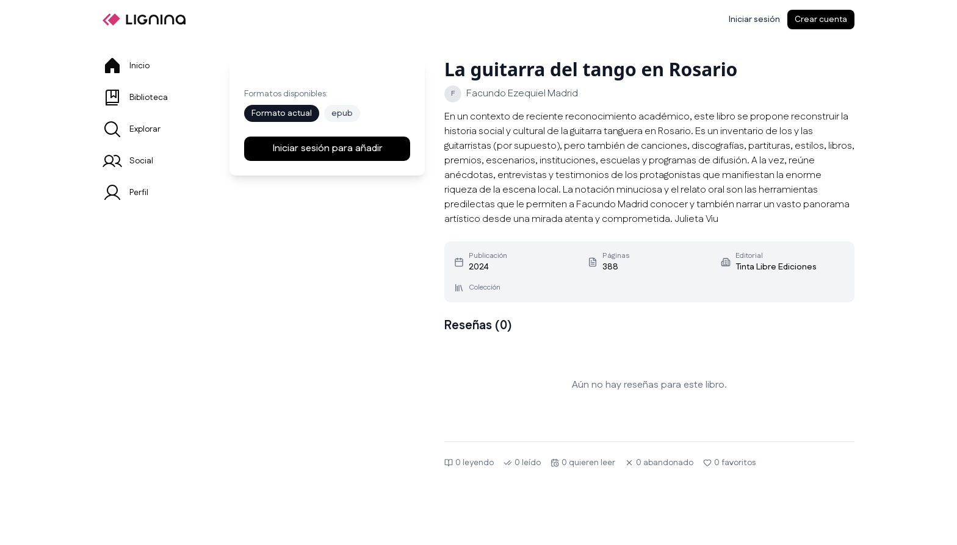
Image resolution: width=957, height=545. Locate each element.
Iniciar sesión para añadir (327, 148)
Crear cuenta (821, 19)
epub (342, 113)
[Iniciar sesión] (754, 19)
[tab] (151, 65)
